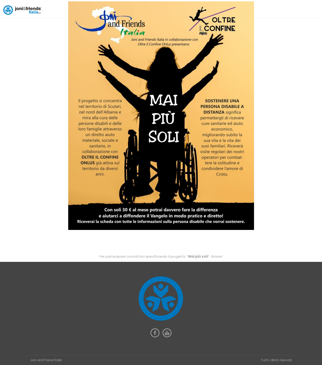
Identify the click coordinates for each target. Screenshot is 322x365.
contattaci (136, 256)
